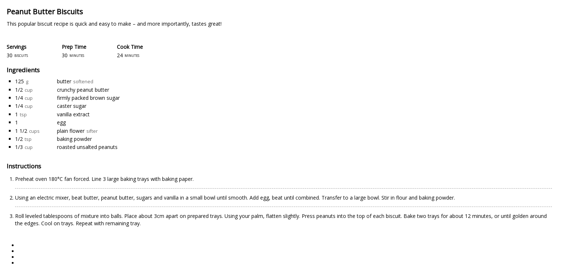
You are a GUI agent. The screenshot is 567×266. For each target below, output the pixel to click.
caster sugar (71, 105)
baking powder (74, 138)
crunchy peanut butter (83, 89)
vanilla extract (73, 114)
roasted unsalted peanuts (87, 146)
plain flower (71, 130)
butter (64, 81)
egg (61, 122)
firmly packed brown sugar (88, 97)
